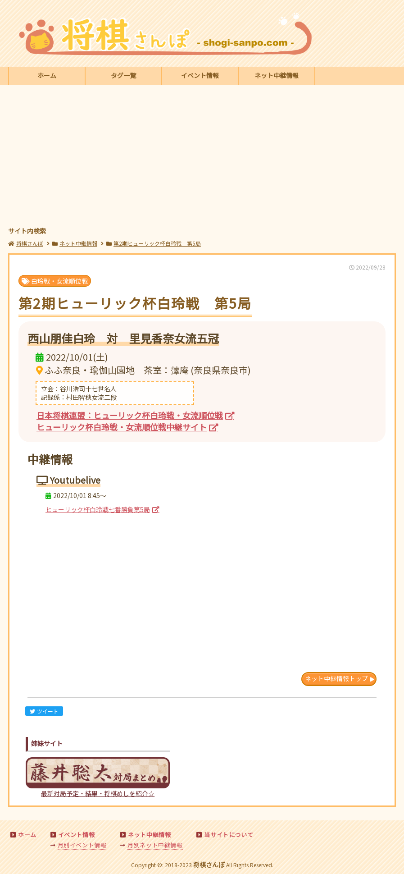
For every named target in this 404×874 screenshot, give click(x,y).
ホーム (46, 75)
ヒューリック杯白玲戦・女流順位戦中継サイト (121, 427)
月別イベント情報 (82, 845)
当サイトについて (228, 834)
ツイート (44, 711)
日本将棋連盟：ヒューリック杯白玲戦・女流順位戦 (129, 415)
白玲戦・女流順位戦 (55, 280)
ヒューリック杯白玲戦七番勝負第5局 (97, 509)
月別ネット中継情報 (154, 845)
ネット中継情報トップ (336, 678)
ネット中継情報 (276, 75)
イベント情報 (200, 75)
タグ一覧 (123, 75)
